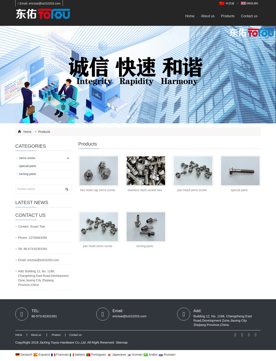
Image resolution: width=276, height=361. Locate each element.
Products (227, 16)
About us (207, 16)
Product (56, 334)
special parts (239, 190)
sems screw (27, 158)
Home (190, 16)
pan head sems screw (192, 190)
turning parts (144, 246)
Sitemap (122, 342)
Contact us (249, 16)
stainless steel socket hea (145, 190)
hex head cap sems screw (97, 190)
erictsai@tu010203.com (43, 260)
